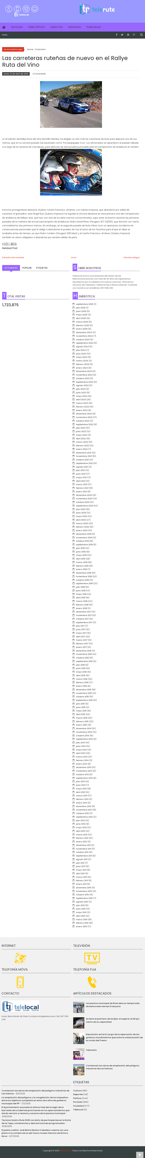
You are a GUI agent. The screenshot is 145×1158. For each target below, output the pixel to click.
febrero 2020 (82, 526)
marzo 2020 (82, 523)
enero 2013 (81, 802)
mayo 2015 (81, 710)
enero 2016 (81, 686)
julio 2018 (80, 587)
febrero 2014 (82, 760)
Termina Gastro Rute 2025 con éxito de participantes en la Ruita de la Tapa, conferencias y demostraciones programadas (36, 1122)
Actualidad (11, 267)
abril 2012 (80, 831)
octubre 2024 (83, 339)
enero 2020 (82, 530)
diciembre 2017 (83, 611)
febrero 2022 (82, 445)
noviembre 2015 (84, 693)
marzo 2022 (82, 442)
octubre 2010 (82, 894)
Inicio (4, 35)
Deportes (78, 1094)
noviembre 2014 (84, 732)
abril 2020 (81, 519)
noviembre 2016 (84, 654)
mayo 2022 (81, 435)
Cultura (77, 1090)
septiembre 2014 (84, 739)
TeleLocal (78, 1109)
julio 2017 (80, 625)
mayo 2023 (81, 396)
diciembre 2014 (83, 728)
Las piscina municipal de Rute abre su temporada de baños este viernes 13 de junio (113, 1005)
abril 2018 (80, 597)
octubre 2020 (82, 502)
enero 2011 (81, 884)
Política (77, 1098)
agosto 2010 (82, 901)
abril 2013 (80, 792)
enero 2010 (81, 926)
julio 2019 (80, 548)
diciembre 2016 (83, 650)
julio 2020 (80, 509)
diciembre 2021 (83, 452)
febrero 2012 (82, 838)
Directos (56, 27)
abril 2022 (81, 438)
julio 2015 (80, 703)
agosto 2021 (82, 466)
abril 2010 (80, 915)
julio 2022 (80, 427)
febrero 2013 (82, 799)
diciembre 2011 (83, 845)
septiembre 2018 (84, 583)
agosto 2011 (81, 859)
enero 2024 (82, 367)
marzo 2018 (81, 601)
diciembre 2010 (83, 887)
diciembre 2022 (84, 413)
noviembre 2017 (84, 615)
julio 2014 (80, 742)
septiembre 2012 (84, 816)
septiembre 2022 (84, 424)
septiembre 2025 (84, 304)
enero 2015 (81, 724)
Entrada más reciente (13, 257)
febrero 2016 (82, 682)
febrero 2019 (82, 565)
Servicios (74, 27)
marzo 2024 (82, 360)
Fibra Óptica (36, 27)
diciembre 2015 (83, 689)
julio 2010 (80, 905)
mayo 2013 (81, 788)
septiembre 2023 (84, 382)
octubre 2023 (82, 378)
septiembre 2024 (84, 342)
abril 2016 (80, 675)
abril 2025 (81, 318)
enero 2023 (82, 410)
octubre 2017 (82, 618)
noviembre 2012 (84, 809)
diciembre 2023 (84, 371)
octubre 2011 (82, 852)
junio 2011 (80, 866)
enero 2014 (81, 763)
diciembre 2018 (83, 572)
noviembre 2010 (84, 891)
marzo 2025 (82, 321)
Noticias (17, 27)
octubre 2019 (82, 541)
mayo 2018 (81, 594)
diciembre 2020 (84, 495)
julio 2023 (80, 389)
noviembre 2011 (83, 848)
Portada (77, 1101)
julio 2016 (80, 664)
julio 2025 (80, 307)
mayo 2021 (81, 477)
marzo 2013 (81, 795)
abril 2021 (80, 481)
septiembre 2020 (84, 505)
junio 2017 (80, 629)
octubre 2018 (82, 580)
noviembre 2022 (84, 417)
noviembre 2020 (84, 498)
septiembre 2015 (84, 700)
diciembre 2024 (84, 332)
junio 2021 (81, 473)
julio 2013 (80, 781)
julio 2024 (81, 350)
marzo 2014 (82, 756)
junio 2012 (81, 823)
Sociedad (78, 1105)
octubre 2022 (82, 420)
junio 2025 (81, 311)
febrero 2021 (82, 488)
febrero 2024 (82, 364)
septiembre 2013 (84, 778)
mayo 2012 (81, 827)
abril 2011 (80, 873)
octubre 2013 (82, 774)
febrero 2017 (82, 643)
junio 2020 (81, 512)
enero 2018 (81, 608)
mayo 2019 (81, 555)
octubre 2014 (82, 735)
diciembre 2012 (83, 806)
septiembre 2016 (84, 661)
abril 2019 (80, 558)
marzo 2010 (81, 919)
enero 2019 (81, 569)
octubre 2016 (82, 657)
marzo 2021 (81, 484)
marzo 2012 (81, 834)
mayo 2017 (81, 633)
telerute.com (65, 1150)
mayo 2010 (81, 912)
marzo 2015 (81, 717)
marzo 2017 (81, 640)
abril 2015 (80, 714)
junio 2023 (81, 392)
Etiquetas (42, 267)
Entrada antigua (132, 257)
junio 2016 (81, 668)
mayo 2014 (81, 749)
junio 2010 (81, 908)
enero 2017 (81, 647)
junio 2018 (81, 590)
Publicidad (93, 27)
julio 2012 (80, 820)
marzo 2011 (81, 877)
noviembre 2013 (84, 770)
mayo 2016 (81, 671)
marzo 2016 (81, 679)
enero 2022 (82, 449)
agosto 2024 (82, 346)
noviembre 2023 (84, 374)
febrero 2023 (82, 406)
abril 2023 (81, 399)
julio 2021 (80, 470)
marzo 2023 (82, 403)
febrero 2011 (82, 880)
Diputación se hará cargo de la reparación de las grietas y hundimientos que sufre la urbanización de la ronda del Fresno (114, 1037)
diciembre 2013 (83, 767)
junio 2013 (81, 785)
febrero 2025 (82, 325)
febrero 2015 (82, 721)
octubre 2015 (82, 696)
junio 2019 (81, 551)
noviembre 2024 (84, 335)
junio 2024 (81, 353)
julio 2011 (80, 862)
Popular (27, 267)
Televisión (91, 1050)
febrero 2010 (82, 922)
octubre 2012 (82, 813)
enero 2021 (81, 491)
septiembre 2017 (84, 622)
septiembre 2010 (84, 898)
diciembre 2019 (83, 534)
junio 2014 (81, 746)
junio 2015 (81, 707)
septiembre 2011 (84, 855)
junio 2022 (81, 431)
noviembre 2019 (84, 537)
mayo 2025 (81, 314)
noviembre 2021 (84, 456)
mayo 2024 (81, 357)
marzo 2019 (81, 562)
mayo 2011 (81, 869)
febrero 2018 (82, 604)
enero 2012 (81, 841)
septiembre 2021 (84, 463)
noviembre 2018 (84, 576)
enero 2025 (82, 328)
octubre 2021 (82, 459)
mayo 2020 (81, 516)
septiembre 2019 (84, 544)
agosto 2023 (82, 385)
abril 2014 (80, 753)
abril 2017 (80, 636)
